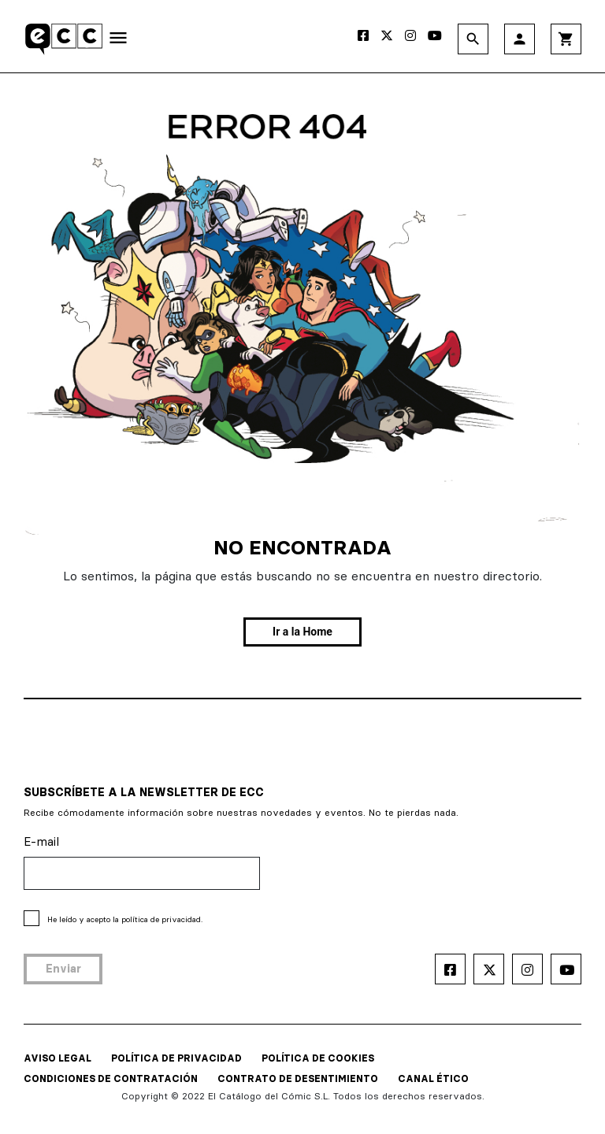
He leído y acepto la (124, 919)
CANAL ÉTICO (433, 1078)
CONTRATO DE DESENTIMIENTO (297, 1078)
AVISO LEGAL (57, 1058)
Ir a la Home (302, 631)
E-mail (41, 841)
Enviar (63, 969)
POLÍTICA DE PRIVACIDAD (176, 1058)
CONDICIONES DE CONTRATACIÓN (111, 1078)
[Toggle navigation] (118, 41)
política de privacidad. (161, 919)
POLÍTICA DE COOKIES (318, 1058)
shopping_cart (566, 39)
